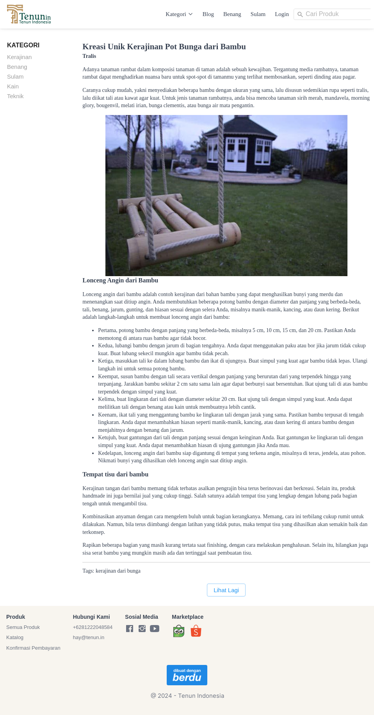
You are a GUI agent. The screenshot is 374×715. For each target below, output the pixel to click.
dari (122, 571)
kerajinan (106, 571)
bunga (134, 571)
